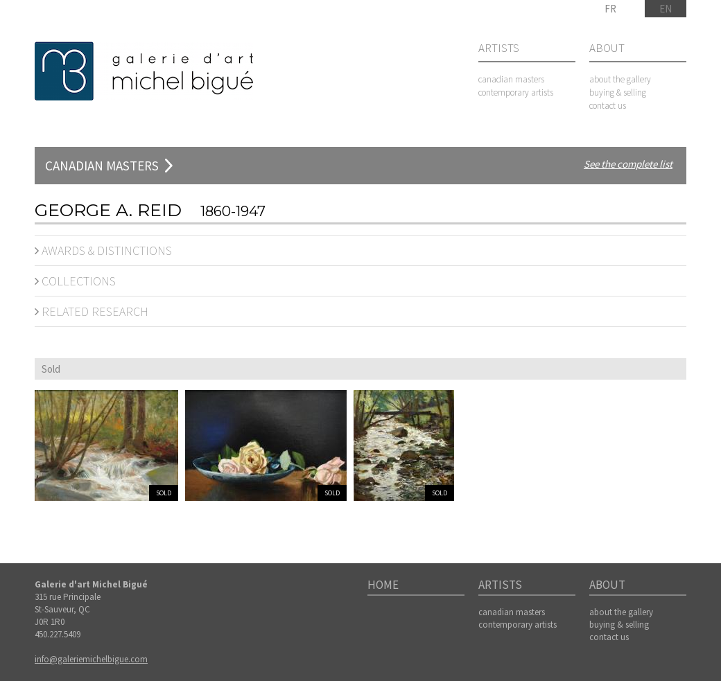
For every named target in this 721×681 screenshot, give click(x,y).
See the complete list (628, 163)
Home (383, 585)
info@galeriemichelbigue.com (91, 659)
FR (610, 8)
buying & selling (617, 92)
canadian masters (511, 79)
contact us (607, 106)
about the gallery (620, 79)
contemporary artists (515, 92)
